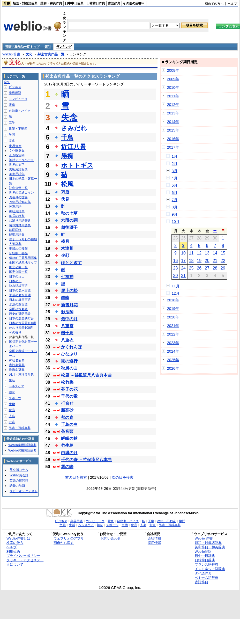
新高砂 (67, 410)
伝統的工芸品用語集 (23, 258)
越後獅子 (69, 227)
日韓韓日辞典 (95, 3)
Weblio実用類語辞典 (22, 445)
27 (207, 268)
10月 (175, 222)
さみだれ (74, 128)
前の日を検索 (76, 477)
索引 (47, 47)
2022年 (173, 334)
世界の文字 (17, 164)
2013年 (173, 113)
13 (207, 253)
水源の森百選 (18, 304)
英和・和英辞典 (51, 3)
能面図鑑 (15, 230)
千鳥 (67, 137)
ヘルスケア (16, 386)
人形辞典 (15, 244)
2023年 (173, 343)
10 (183, 253)
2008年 (173, 70)
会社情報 (154, 538)
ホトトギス (77, 165)
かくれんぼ (71, 347)
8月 (174, 207)
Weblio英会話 (19, 475)
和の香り (15, 332)
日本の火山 (17, 276)
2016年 (173, 139)
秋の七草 (69, 213)
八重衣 (67, 340)
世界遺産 (15, 146)
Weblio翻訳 (203, 552)
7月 (174, 200)
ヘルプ (232, 3)
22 (223, 260)
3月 (174, 171)
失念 (69, 117)
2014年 (173, 122)
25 (191, 268)
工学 (12, 123)
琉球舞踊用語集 (20, 225)
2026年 (173, 368)
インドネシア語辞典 (210, 569)
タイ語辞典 (203, 573)
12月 (175, 293)
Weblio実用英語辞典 (22, 450)
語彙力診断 (17, 485)
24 (183, 268)
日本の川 (15, 281)
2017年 (173, 147)
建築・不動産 (18, 128)
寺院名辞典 (17, 365)
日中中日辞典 (74, 3)
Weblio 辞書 (11, 54)
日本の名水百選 (20, 290)
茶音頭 (67, 431)
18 (191, 260)
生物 (12, 404)
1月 (174, 156)
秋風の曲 (69, 368)
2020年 (173, 317)
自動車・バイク (20, 111)
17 (183, 260)
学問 (12, 134)
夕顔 (65, 255)
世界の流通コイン (21, 192)
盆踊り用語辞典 (20, 220)
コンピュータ (18, 99)
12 (199, 253)
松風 (67, 183)
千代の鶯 (69, 396)
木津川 (67, 248)
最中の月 (69, 319)
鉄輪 (65, 297)
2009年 (173, 79)
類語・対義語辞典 (25, 3)
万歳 (65, 192)
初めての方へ (214, 3)
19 (199, 260)
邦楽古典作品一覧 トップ (22, 47)
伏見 (65, 199)
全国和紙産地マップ (23, 262)
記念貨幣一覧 (18, 188)
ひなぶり (69, 354)
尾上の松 (69, 290)
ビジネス (15, 87)
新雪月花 (69, 305)
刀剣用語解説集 (20, 202)
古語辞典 (114, 3)
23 (175, 268)
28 (215, 268)
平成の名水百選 (20, 295)
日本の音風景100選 (22, 323)
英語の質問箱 (19, 480)
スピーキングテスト (24, 491)
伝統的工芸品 (18, 253)
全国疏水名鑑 (18, 309)
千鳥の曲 (69, 424)
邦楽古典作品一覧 (51, 54)
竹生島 (67, 445)
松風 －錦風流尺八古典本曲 (86, 375)
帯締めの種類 (18, 248)
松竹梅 (67, 382)
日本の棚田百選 (20, 300)
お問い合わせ (111, 538)
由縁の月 (69, 452)
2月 (174, 164)
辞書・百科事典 (20, 428)
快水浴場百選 (18, 286)
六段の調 (69, 220)
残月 (65, 241)
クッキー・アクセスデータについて (24, 562)
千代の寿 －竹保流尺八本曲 (86, 459)
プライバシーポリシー (23, 556)
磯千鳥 (67, 333)
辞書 (7, 3)
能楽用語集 (17, 234)
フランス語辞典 (206, 564)
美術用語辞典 (18, 169)
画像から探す (64, 543)
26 (199, 268)
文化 (29, 54)
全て (7, 82)
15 (223, 253)
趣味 (12, 392)
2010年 (173, 87)
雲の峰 (67, 466)
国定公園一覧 (18, 272)
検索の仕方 (14, 543)
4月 (174, 178)
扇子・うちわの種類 (23, 239)
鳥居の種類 (17, 216)
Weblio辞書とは (18, 538)
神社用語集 (17, 211)
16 (175, 260)
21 (215, 260)
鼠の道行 (69, 361)
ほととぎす (71, 262)
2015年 (173, 130)
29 (223, 268)
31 (183, 275)
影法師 (67, 312)
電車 (12, 105)
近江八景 (73, 146)
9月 (174, 214)
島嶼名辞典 (17, 370)
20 (207, 260)
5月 (174, 185)
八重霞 (67, 326)
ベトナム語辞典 (206, 578)
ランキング (63, 47)
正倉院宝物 (17, 155)
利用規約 (13, 552)
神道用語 (15, 206)
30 (175, 275)
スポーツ (15, 398)
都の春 (67, 417)
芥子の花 (69, 389)
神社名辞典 (17, 360)
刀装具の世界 (18, 197)
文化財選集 (17, 150)
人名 (12, 416)
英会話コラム (19, 470)
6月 (174, 193)
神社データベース (21, 160)
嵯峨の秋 (69, 438)
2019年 (173, 309)
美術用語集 (17, 174)
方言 (12, 422)
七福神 (67, 276)
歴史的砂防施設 (20, 314)
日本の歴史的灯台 (21, 318)
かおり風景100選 (21, 328)
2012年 (173, 105)
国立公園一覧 (18, 267)
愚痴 (67, 155)
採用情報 (154, 543)
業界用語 (15, 93)
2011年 (173, 96)
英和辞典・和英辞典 (210, 547)
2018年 (173, 300)
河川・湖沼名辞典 (21, 374)
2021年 (173, 326)
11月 (175, 286)
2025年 (173, 360)
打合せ (67, 403)
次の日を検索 (122, 477)
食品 (12, 410)
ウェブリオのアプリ (69, 538)
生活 (12, 380)
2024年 (173, 351)
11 (191, 253)
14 (215, 253)
